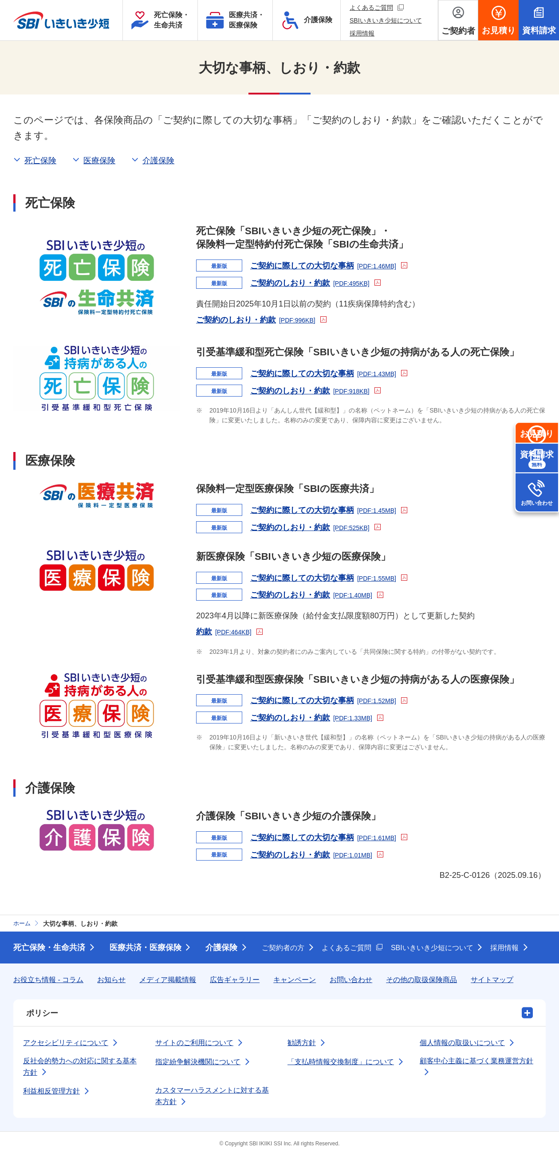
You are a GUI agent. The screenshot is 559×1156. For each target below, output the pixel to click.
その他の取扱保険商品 (421, 979)
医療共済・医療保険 (145, 947)
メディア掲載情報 (167, 979)
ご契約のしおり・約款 (315, 282)
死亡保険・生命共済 (49, 947)
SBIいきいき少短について (386, 20)
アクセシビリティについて (65, 1042)
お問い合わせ (537, 539)
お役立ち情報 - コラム (48, 979)
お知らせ (111, 979)
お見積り (537, 452)
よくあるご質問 (377, 7)
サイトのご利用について (194, 1042)
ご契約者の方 (283, 948)
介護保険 (222, 947)
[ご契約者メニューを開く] (458, 20)
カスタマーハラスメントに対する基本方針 (212, 1095)
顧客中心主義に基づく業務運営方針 (476, 1061)
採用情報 (362, 33)
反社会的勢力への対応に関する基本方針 (80, 1066)
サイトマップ (492, 979)
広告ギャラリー (235, 979)
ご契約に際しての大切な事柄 (328, 265)
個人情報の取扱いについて (462, 1042)
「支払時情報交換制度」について (340, 1062)
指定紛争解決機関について (197, 1062)
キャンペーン (294, 979)
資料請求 (537, 495)
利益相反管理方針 (51, 1091)
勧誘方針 (301, 1042)
